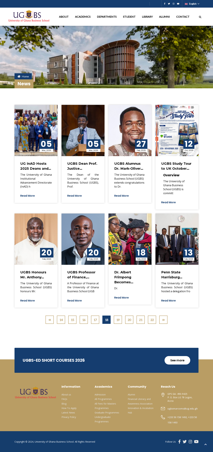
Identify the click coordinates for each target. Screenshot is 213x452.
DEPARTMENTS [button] (107, 16)
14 (61, 320)
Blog (63, 403)
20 (129, 320)
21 (140, 320)
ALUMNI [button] (164, 16)
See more (177, 360)
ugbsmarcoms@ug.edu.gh (182, 408)
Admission (100, 394)
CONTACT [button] (183, 16)
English (191, 3)
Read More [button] (27, 196)
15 (72, 320)
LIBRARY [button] (147, 16)
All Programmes (103, 399)
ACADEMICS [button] (83, 16)
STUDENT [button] (129, 16)
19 (118, 320)
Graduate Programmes (107, 412)
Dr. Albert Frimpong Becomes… (123, 277)
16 (83, 320)
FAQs (64, 399)
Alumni (131, 394)
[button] (200, 16)
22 (152, 320)
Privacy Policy (68, 417)
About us (66, 394)
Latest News (68, 412)
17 (95, 320)
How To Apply (68, 408)
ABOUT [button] (64, 16)
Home (23, 76)
